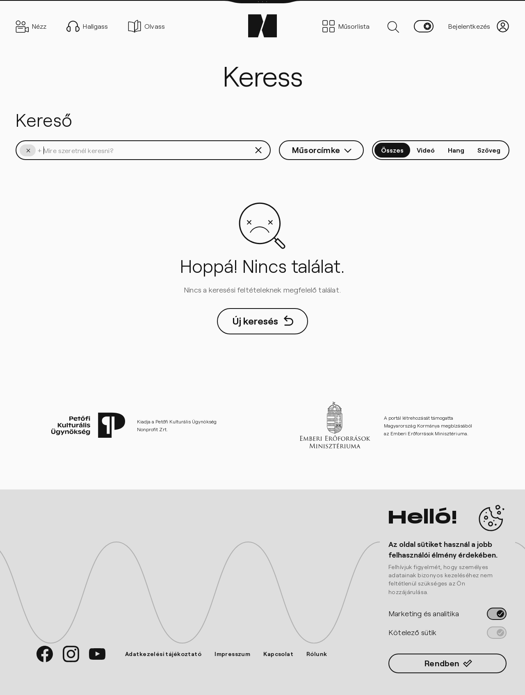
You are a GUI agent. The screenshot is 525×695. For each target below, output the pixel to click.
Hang (456, 150)
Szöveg (488, 150)
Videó (426, 150)
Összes (392, 150)
